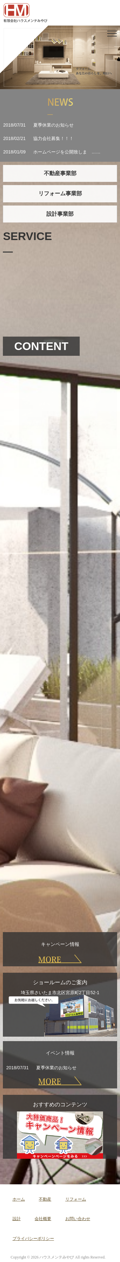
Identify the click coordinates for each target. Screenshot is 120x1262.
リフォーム (75, 1199)
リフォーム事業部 (60, 194)
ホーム (18, 1199)
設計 (16, 1218)
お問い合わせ (77, 1218)
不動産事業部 (60, 173)
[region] (60, 57)
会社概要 (43, 1218)
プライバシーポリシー (33, 1238)
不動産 (45, 1199)
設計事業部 (60, 214)
